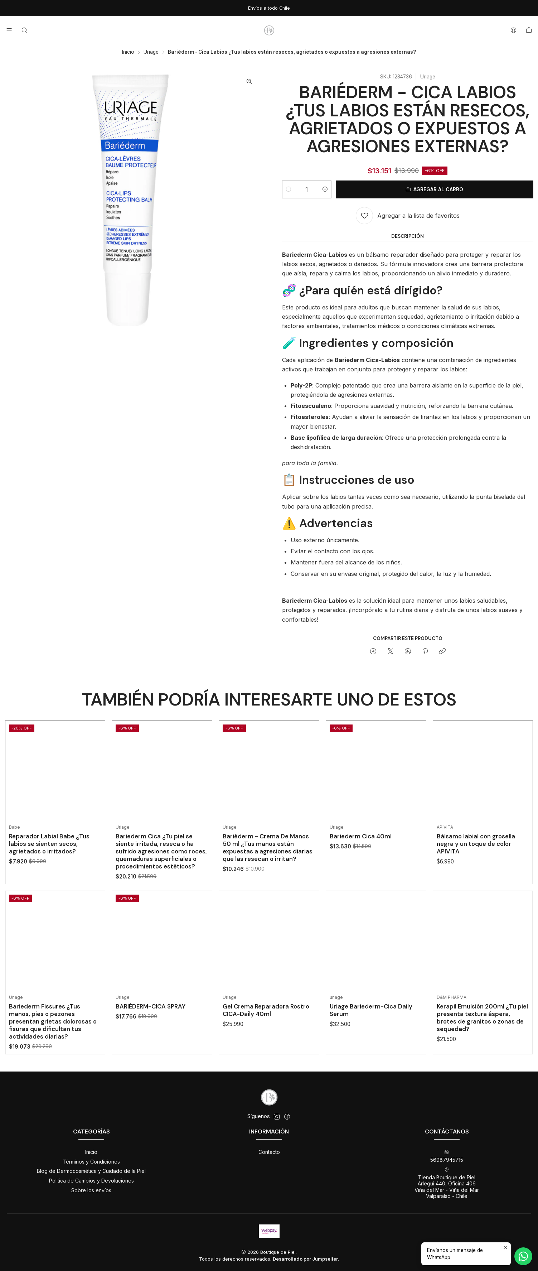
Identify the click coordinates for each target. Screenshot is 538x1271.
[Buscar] (24, 30)
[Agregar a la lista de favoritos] (408, 215)
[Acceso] (513, 30)
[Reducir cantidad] (288, 189)
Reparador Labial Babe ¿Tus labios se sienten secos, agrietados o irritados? (49, 856)
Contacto (269, 1152)
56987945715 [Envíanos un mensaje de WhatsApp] (446, 1156)
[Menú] (9, 30)
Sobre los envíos (91, 1190)
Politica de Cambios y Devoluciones (91, 1181)
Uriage (151, 52)
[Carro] (529, 30)
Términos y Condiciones (91, 1162)
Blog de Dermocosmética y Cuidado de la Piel (91, 1171)
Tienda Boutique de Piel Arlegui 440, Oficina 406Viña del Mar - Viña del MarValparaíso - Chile (447, 1183)
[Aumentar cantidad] (325, 189)
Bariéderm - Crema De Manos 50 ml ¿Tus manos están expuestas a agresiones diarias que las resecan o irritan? (267, 878)
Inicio (128, 52)
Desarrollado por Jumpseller (305, 1259)
